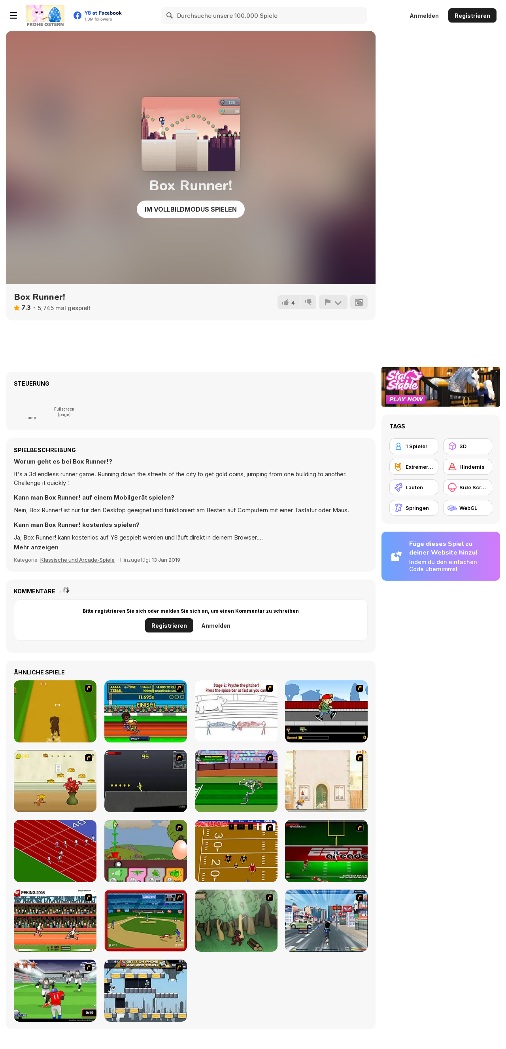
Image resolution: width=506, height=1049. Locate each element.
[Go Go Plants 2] (145, 851)
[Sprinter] (55, 851)
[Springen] (413, 508)
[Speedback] (326, 851)
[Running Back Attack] (55, 991)
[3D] (467, 446)
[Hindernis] (467, 467)
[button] (36, 547)
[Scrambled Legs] (236, 851)
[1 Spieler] (413, 446)
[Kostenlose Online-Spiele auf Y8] (45, 15)
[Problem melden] (333, 302)
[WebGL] (467, 508)
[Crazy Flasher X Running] (145, 781)
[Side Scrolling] (467, 487)
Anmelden (424, 15)
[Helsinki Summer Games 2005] (145, 711)
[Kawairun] (236, 921)
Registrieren (472, 15)
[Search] (170, 15)
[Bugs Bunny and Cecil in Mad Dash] (236, 781)
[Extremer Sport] (413, 467)
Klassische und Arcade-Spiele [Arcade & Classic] (77, 560)
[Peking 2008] (55, 921)
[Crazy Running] (326, 921)
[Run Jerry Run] (55, 781)
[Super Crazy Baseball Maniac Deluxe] (236, 711)
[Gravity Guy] (145, 991)
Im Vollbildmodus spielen (191, 209)
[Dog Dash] (55, 711)
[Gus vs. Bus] (326, 711)
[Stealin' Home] (145, 921)
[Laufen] (413, 487)
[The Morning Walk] (326, 781)
